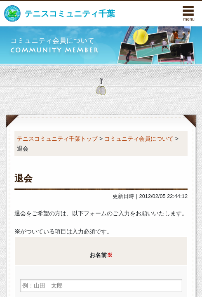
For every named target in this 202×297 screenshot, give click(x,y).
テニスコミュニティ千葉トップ (57, 138)
